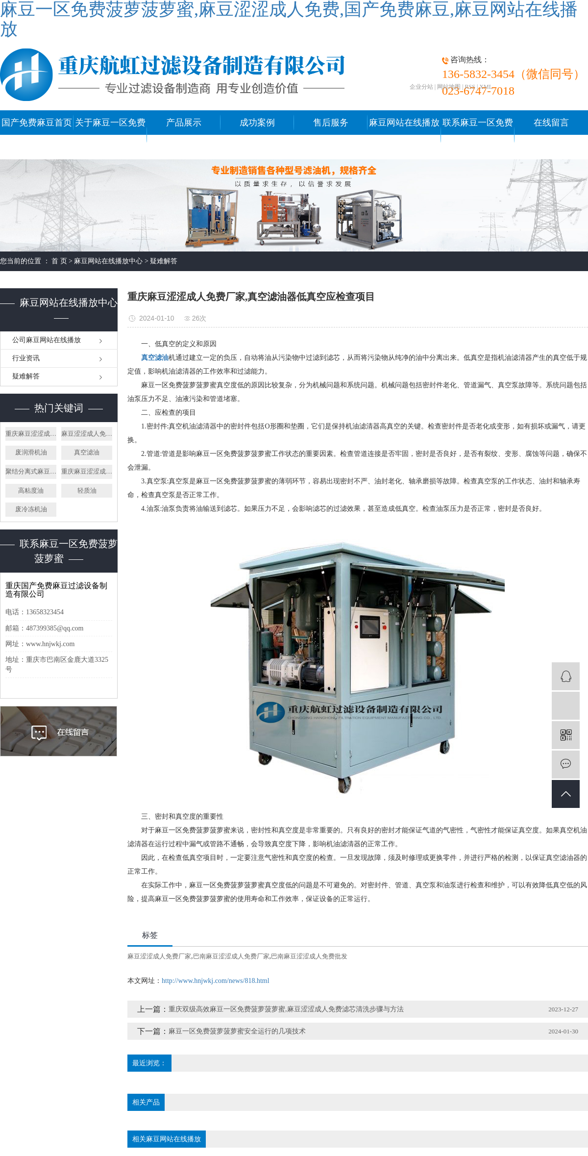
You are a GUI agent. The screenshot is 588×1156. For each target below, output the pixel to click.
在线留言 (551, 122)
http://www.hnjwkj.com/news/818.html (216, 980)
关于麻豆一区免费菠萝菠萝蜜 (110, 135)
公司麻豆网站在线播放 (46, 340)
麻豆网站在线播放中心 (404, 135)
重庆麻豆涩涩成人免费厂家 (30, 433)
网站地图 (449, 86)
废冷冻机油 (31, 509)
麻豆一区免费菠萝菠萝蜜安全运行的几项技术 (237, 1031)
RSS (470, 86)
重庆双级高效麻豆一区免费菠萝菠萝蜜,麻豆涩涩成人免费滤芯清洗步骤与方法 (286, 1009)
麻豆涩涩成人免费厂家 (86, 433)
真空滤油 (86, 452)
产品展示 (183, 122)
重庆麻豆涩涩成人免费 (86, 471)
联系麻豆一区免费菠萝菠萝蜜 (477, 135)
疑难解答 (163, 261)
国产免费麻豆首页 (36, 122)
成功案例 (257, 122)
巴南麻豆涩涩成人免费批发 (309, 956)
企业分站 (421, 86)
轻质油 (87, 490)
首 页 (59, 261)
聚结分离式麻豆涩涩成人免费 (30, 471)
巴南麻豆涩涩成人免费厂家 (231, 956)
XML (485, 86)
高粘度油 (31, 490)
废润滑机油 (31, 452)
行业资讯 (26, 358)
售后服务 (330, 122)
